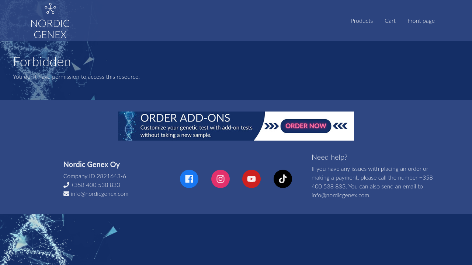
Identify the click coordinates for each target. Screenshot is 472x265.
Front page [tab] (421, 20)
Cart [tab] (390, 20)
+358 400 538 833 (95, 184)
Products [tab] (362, 20)
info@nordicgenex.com (99, 193)
